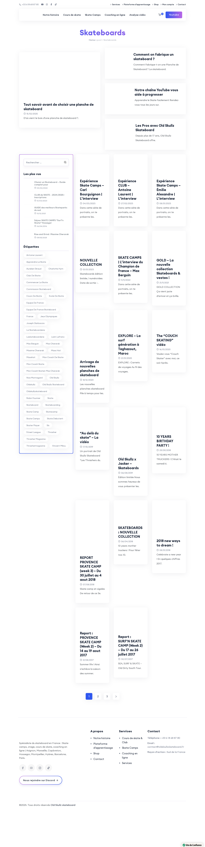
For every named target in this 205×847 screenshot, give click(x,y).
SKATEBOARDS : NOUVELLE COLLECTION (129, 573)
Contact (182, 4)
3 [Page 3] (107, 733)
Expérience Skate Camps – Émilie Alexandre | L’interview (167, 218)
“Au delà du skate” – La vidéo (91, 474)
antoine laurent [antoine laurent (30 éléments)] (34, 281)
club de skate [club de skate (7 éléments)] (33, 302)
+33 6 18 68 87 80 (29, 4)
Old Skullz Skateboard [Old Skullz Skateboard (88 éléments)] (53, 411)
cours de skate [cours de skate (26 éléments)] (34, 322)
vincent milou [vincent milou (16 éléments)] (59, 472)
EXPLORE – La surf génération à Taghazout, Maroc (130, 381)
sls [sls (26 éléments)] (48, 452)
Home (92, 40)
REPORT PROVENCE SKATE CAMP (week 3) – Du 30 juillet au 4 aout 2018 (92, 605)
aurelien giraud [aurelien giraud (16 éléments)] (33, 295)
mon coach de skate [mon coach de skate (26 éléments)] (52, 383)
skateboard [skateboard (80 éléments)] (32, 431)
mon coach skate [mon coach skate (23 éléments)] (35, 390)
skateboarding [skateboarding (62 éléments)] (52, 431)
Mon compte (168, 4)
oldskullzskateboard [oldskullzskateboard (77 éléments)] (36, 417)
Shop (156, 4)
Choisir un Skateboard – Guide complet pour (50, 210)
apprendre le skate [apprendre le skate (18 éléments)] (36, 288)
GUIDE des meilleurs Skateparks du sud (50, 235)
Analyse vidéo (137, 14)
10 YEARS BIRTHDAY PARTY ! (166, 478)
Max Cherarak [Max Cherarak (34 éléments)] (53, 370)
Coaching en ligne (115, 14)
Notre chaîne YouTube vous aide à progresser (164, 105)
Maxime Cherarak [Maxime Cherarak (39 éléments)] (35, 377)
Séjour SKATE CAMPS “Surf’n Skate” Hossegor (48, 248)
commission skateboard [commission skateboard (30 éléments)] (38, 315)
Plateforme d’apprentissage (137, 4)
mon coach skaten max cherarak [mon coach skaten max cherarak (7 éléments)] (43, 397)
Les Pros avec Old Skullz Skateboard (165, 152)
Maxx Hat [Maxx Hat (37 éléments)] (56, 377)
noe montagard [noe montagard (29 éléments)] (34, 404)
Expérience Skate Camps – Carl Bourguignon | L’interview (92, 218)
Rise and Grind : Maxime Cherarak (51, 261)
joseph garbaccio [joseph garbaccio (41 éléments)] (35, 349)
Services (116, 4)
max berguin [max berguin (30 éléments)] (32, 370)
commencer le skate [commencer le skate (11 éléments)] (37, 309)
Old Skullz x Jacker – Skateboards (130, 500)
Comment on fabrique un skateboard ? (165, 58)
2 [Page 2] (98, 733)
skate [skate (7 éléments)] (50, 424)
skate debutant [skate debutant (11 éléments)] (55, 445)
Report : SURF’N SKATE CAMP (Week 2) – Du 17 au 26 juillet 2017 (130, 684)
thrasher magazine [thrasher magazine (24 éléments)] (36, 465)
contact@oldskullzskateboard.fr (165, 783)
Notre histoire (51, 14)
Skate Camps (92, 14)
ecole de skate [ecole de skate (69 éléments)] (56, 322)
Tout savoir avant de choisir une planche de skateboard (54, 106)
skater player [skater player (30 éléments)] (33, 452)
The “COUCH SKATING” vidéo (169, 377)
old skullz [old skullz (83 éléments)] (54, 404)
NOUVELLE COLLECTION (91, 295)
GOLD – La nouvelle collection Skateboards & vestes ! (169, 299)
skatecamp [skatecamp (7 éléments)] (52, 438)
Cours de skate (72, 14)
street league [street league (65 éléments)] (33, 458)
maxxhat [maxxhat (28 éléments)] (30, 383)
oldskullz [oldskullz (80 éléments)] (30, 411)
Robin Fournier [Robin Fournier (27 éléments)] (33, 424)
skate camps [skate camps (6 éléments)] (33, 445)
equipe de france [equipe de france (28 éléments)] (35, 329)
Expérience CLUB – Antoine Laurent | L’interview (128, 216)
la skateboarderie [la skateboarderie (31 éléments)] (35, 356)
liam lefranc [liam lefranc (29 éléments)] (57, 363)
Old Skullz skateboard (63, 842)
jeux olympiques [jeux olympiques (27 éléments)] (48, 343)
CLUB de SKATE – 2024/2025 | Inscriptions (49, 222)
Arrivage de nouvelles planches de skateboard (91, 405)
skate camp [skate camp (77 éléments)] (32, 438)
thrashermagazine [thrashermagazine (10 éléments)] (35, 472)
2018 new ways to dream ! (165, 582)
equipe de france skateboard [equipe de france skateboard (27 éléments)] (41, 336)
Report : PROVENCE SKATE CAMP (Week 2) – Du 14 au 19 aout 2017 (92, 681)
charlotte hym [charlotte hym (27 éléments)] (55, 295)
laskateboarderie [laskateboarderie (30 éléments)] (35, 363)
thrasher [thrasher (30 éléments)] (52, 458)
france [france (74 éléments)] (29, 343)
